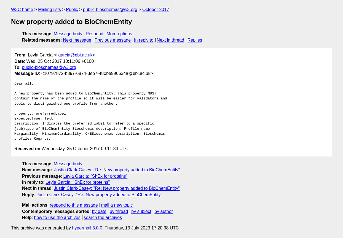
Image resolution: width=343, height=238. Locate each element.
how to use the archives (57, 217)
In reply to (143, 40)
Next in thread (170, 40)
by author (163, 211)
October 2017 (155, 9)
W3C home (22, 9)
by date (99, 211)
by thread (119, 211)
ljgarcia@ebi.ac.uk (75, 55)
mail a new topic (117, 205)
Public (72, 9)
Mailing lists (49, 9)
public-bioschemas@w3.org (110, 9)
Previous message (113, 40)
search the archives (103, 217)
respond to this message (74, 205)
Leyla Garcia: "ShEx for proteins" (95, 176)
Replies (194, 40)
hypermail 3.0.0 (87, 228)
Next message (77, 40)
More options (119, 33)
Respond (94, 33)
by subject (141, 211)
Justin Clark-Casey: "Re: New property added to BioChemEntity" (117, 169)
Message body (68, 33)
